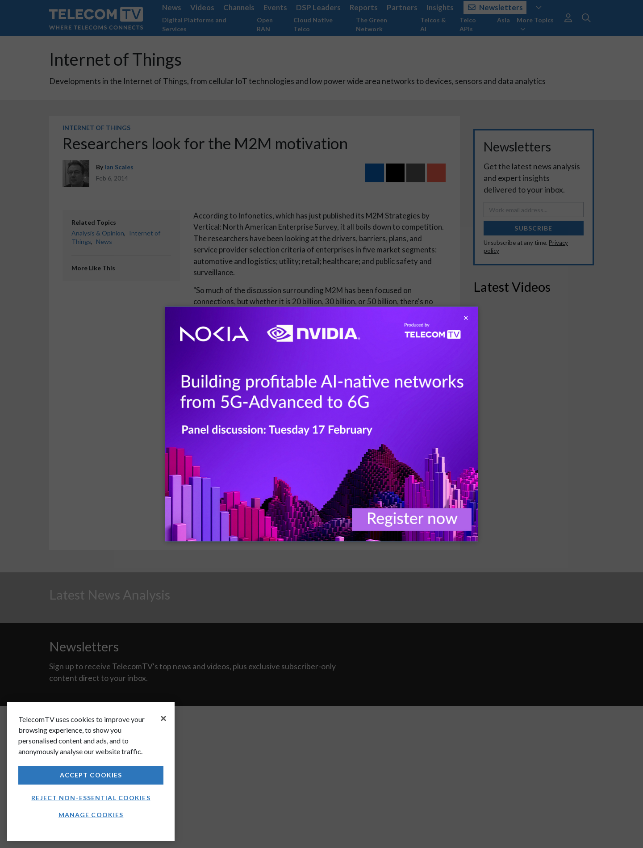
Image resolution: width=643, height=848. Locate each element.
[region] (91, 771)
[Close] (163, 718)
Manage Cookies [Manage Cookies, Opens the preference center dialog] (91, 815)
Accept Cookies (91, 775)
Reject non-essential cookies (90, 798)
